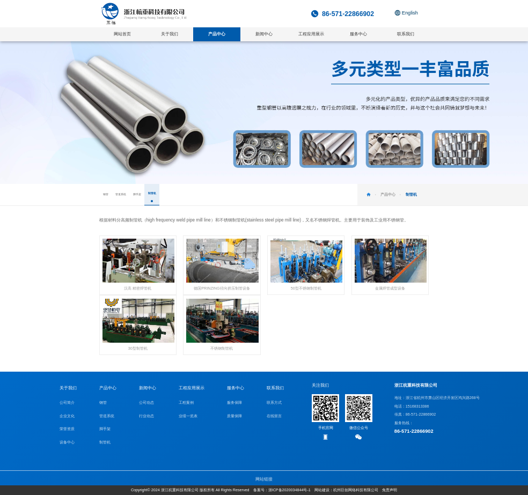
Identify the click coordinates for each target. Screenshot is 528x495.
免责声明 (389, 490)
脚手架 (105, 429)
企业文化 (67, 416)
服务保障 (234, 403)
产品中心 (107, 388)
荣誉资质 (67, 429)
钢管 (103, 403)
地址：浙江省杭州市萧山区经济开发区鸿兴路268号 (437, 398)
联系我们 (275, 388)
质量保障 (234, 416)
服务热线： (437, 428)
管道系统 (106, 416)
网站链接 (264, 479)
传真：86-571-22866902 (415, 414)
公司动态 (146, 403)
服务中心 (235, 388)
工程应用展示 (191, 388)
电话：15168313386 (411, 406)
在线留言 (274, 416)
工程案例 (186, 403)
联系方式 (274, 403)
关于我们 (68, 388)
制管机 (105, 442)
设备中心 (67, 442)
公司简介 (67, 403)
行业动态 (146, 416)
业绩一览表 (188, 416)
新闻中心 (147, 388)
